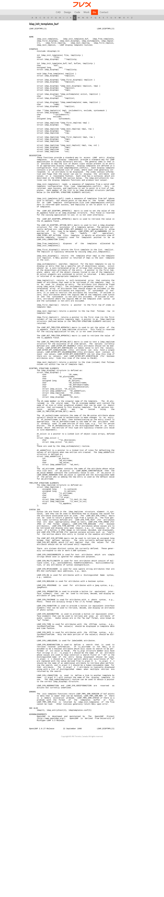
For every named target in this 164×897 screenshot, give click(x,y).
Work (86, 12)
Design (67, 12)
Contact (104, 12)
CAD (58, 12)
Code (77, 12)
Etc (94, 12)
